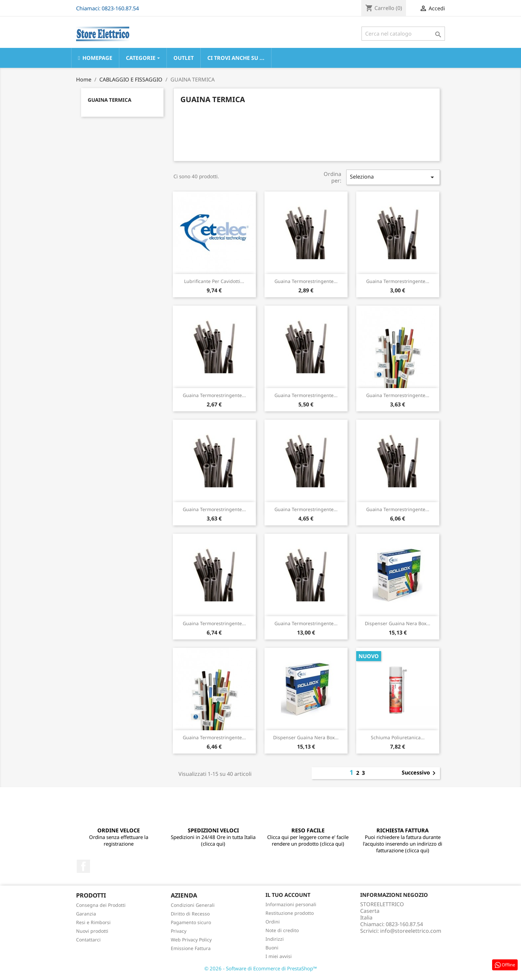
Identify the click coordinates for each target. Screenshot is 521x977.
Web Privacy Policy (191, 939)
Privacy (178, 931)
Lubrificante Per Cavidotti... (214, 281)
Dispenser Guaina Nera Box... (397, 623)
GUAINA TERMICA (109, 99)
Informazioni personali (290, 904)
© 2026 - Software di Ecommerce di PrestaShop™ (260, 968)
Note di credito (282, 930)
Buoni (271, 947)
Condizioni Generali (193, 905)
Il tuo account (287, 895)
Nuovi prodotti (92, 931)
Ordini (272, 921)
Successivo (420, 773)
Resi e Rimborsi (93, 922)
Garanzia (86, 913)
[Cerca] (403, 34)
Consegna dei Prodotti (101, 905)
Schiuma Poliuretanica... (398, 737)
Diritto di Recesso (190, 913)
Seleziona (393, 177)
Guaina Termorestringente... (306, 281)
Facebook (83, 866)
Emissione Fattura (191, 948)
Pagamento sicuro (191, 922)
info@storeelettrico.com (410, 930)
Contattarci (88, 939)
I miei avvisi (278, 956)
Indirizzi (274, 939)
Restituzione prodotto (289, 913)
